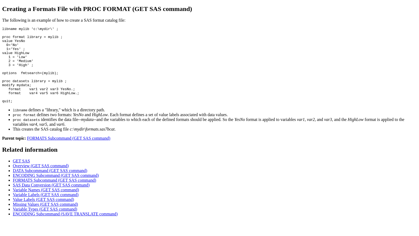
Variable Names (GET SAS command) (46, 205)
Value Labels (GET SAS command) (43, 214)
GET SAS (21, 176)
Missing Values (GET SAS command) (45, 219)
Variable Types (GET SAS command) (45, 224)
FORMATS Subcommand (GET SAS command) (68, 153)
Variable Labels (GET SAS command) (46, 210)
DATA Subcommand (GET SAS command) (50, 186)
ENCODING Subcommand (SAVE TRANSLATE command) (65, 229)
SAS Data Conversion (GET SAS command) (51, 200)
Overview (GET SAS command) (41, 181)
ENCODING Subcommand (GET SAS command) (56, 190)
